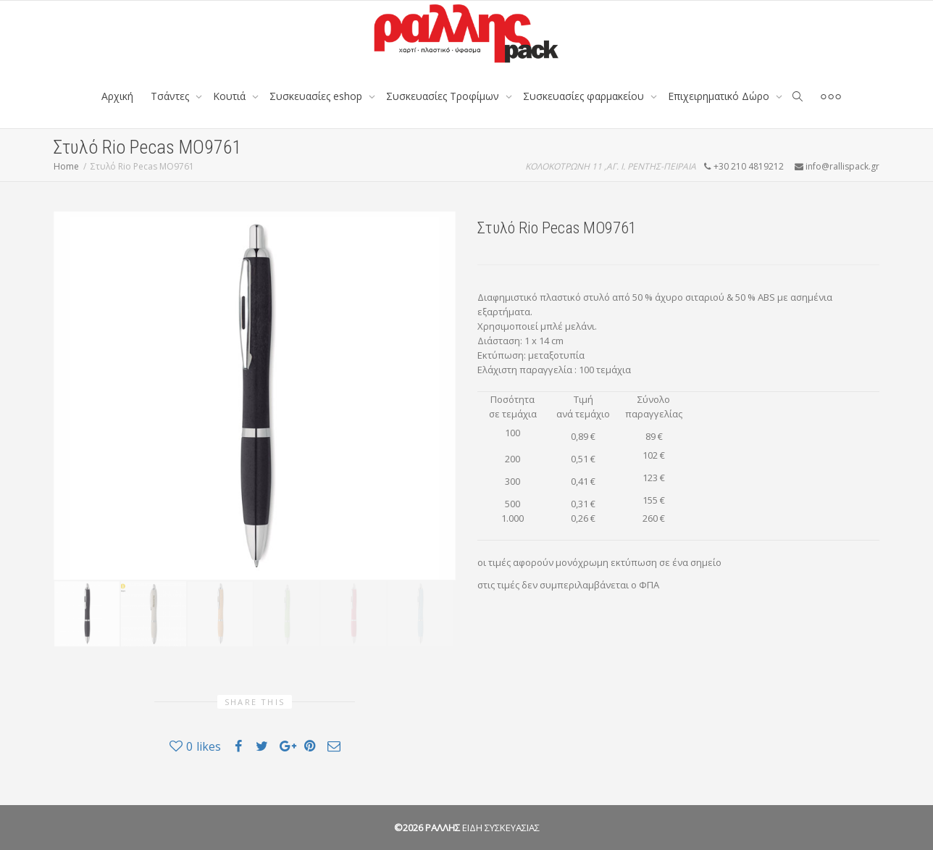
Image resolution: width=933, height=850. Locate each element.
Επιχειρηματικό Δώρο (720, 96)
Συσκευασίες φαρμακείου (585, 96)
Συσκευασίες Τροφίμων (444, 96)
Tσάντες (171, 96)
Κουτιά (230, 96)
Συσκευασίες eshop (317, 96)
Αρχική (117, 96)
